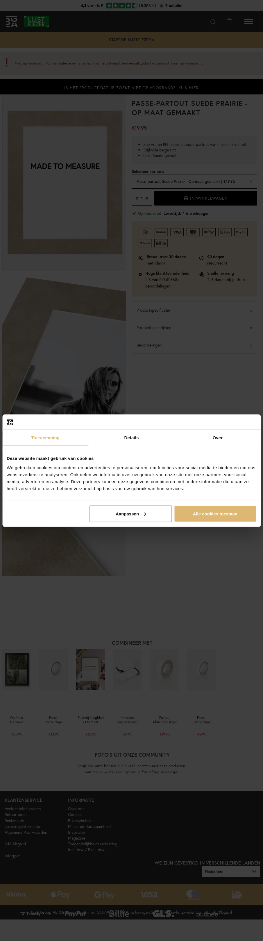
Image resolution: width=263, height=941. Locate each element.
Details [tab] (131, 437)
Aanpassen (131, 513)
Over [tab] (218, 437)
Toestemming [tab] (45, 437)
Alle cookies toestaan (215, 513)
